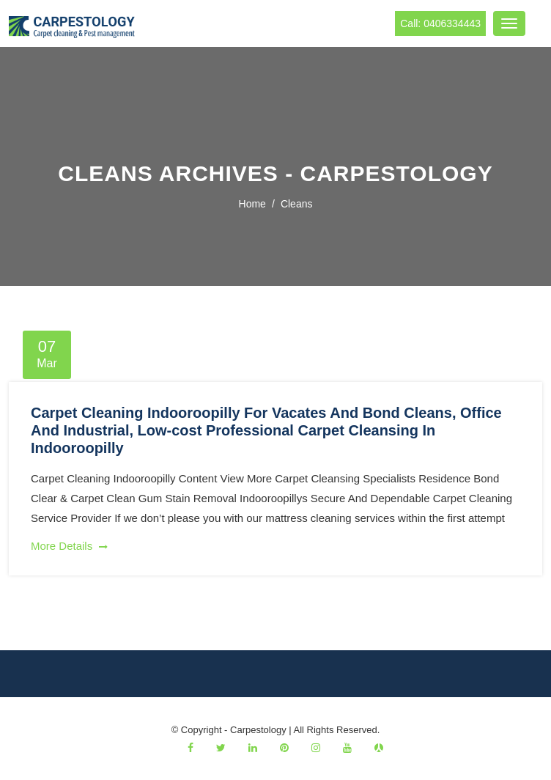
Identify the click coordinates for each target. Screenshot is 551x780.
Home (252, 204)
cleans (297, 204)
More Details (69, 546)
